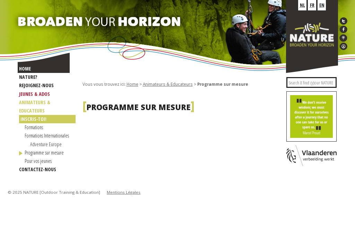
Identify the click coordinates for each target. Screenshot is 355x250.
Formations (34, 127)
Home (25, 68)
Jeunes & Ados (34, 94)
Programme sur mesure (44, 152)
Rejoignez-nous (36, 85)
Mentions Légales (123, 192)
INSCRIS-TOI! (33, 119)
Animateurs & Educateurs (168, 84)
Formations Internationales (47, 135)
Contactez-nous (37, 169)
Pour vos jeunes (38, 161)
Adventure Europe (46, 144)
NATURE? (28, 77)
